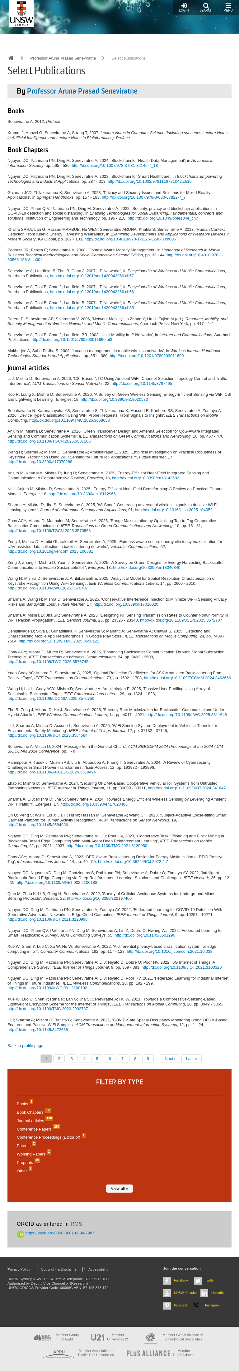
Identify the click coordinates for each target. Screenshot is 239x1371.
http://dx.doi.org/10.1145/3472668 (37, 1029)
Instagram (212, 1305)
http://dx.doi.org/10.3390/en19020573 (114, 399)
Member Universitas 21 (118, 1337)
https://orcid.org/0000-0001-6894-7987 (56, 1233)
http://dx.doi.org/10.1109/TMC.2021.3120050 (107, 845)
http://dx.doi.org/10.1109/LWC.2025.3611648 (187, 714)
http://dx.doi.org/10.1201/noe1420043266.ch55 (92, 307)
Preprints (28, 1162)
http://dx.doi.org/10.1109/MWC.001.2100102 (47, 988)
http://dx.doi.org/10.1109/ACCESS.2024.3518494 (51, 772)
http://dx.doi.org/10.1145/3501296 (145, 935)
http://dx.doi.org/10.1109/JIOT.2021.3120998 (47, 919)
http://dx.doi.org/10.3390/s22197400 (99, 898)
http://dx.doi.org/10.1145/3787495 (142, 383)
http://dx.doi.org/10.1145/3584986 (37, 824)
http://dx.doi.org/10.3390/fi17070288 (39, 461)
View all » (119, 1188)
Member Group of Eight (67, 1337)
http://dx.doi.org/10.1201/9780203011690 (147, 355)
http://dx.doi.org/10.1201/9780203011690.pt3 (71, 339)
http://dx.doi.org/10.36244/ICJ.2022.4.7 (133, 861)
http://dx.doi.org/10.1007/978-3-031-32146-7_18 (115, 165)
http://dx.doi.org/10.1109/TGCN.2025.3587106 (49, 441)
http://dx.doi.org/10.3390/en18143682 (145, 478)
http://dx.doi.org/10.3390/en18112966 (82, 494)
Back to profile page (25, 1045)
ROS (76, 1224)
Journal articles (34, 1120)
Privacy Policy (18, 1269)
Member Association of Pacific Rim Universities (96, 1353)
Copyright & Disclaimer (59, 1269)
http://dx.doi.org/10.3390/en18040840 (146, 567)
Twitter (210, 1280)
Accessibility (98, 1269)
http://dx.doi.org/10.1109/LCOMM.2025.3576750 (50, 698)
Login (184, 7)
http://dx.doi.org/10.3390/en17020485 (94, 804)
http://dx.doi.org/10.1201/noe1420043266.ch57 (92, 276)
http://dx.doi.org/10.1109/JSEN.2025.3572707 (181, 620)
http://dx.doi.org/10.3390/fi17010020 (125, 604)
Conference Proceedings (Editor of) (50, 1137)
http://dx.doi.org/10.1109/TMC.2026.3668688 (69, 420)
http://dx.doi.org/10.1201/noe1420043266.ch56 (92, 291)
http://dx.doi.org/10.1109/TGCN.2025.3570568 (49, 530)
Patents (25, 1145)
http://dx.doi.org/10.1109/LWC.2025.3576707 (47, 588)
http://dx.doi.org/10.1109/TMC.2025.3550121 (59, 641)
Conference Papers (38, 1129)
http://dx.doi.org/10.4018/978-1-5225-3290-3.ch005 (130, 239)
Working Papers (33, 1154)
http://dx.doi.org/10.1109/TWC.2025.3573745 (47, 661)
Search (206, 7)
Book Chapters (33, 1112)
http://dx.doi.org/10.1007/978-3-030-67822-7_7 (144, 197)
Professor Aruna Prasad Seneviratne (63, 58)
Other (23, 1171)
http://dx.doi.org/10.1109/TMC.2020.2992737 (47, 1008)
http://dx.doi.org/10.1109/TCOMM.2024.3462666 (187, 678)
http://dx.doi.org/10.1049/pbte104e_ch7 (163, 218)
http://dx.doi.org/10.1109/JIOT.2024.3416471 (188, 788)
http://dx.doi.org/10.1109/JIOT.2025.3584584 (47, 735)
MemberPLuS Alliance (183, 1353)
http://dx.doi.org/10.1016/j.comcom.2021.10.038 (169, 951)
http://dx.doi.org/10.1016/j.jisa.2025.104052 (174, 509)
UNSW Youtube (185, 1293)
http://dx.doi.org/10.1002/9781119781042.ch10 (150, 181)
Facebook (181, 1280)
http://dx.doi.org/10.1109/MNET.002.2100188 (57, 882)
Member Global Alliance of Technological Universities (183, 1337)
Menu (227, 7)
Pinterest (180, 1305)
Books (24, 1104)
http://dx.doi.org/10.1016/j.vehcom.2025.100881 (50, 551)
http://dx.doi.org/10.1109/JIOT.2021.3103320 (182, 967)
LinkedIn (217, 1293)
